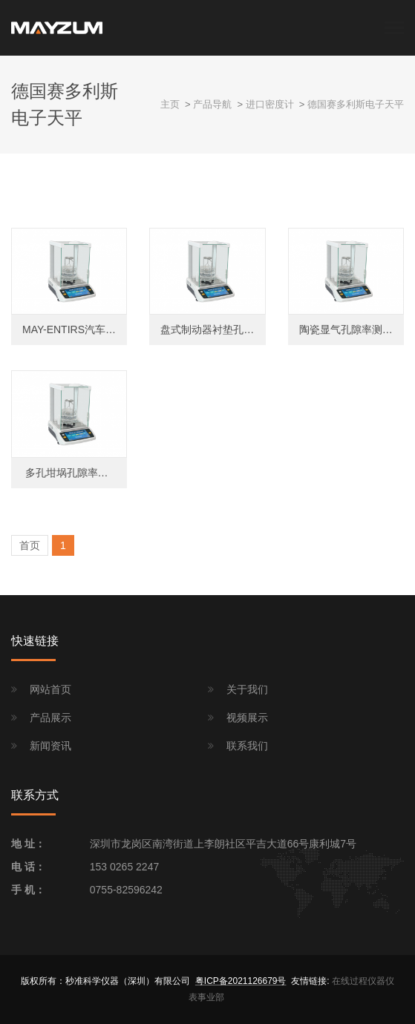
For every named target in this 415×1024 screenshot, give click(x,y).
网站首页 (50, 689)
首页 (29, 545)
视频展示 (247, 717)
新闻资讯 (50, 746)
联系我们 (247, 746)
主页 (170, 104)
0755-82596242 (126, 890)
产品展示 (50, 717)
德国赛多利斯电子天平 (355, 104)
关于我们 (247, 689)
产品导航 (212, 104)
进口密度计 (270, 104)
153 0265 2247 (124, 867)
